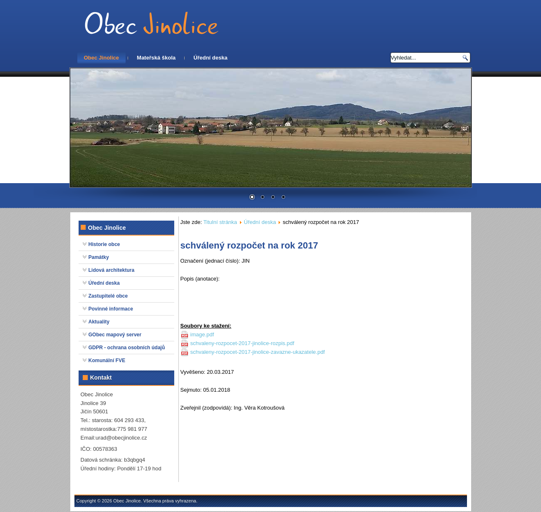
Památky (99, 257)
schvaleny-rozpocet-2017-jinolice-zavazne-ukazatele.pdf (257, 352)
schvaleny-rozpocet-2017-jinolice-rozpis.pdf (242, 343)
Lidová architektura (112, 270)
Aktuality (99, 322)
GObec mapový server (115, 335)
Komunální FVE (107, 360)
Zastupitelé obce (108, 296)
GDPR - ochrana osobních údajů (127, 347)
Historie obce (104, 244)
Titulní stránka (220, 222)
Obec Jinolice (101, 58)
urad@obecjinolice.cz (121, 438)
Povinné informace (111, 309)
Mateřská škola (156, 58)
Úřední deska (210, 58)
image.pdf (202, 334)
